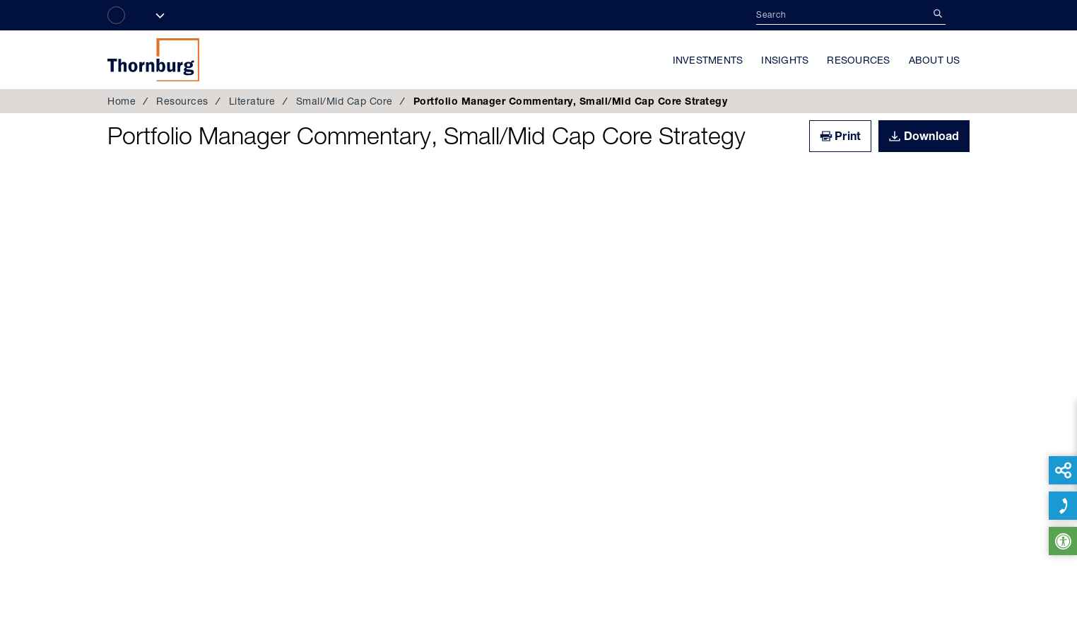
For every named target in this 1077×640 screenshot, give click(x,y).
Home (121, 101)
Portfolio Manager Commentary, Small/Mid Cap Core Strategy (426, 136)
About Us (934, 60)
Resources (858, 60)
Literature (252, 101)
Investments (708, 60)
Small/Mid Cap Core (344, 101)
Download (932, 136)
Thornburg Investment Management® (153, 59)
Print (848, 136)
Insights (784, 60)
